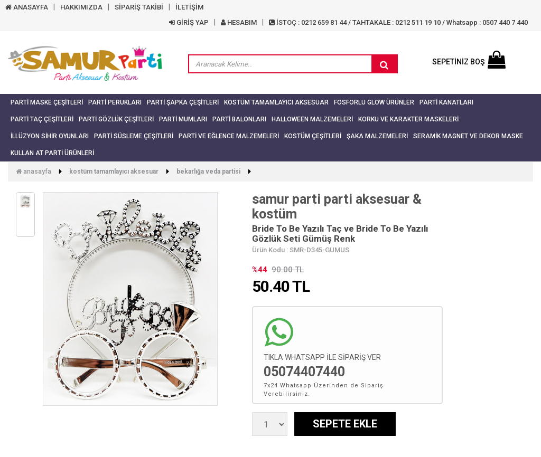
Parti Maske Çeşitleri (47, 102)
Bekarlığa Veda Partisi (208, 171)
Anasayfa (33, 171)
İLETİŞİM (189, 7)
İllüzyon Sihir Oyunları (50, 136)
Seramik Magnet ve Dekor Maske (468, 136)
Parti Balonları (239, 119)
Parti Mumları (183, 119)
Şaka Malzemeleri (377, 136)
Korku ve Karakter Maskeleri (408, 119)
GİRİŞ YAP (189, 22)
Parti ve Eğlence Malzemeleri (229, 136)
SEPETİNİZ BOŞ (469, 62)
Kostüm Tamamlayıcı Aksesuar (276, 102)
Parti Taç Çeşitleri (42, 119)
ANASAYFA (26, 7)
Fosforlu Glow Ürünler (374, 102)
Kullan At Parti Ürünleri (52, 153)
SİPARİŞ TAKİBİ (139, 7)
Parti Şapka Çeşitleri (183, 102)
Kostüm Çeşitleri (312, 136)
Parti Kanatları (446, 102)
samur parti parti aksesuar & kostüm (337, 207)
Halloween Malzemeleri (312, 119)
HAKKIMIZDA (81, 7)
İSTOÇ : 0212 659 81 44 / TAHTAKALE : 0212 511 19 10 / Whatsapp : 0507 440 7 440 (398, 22)
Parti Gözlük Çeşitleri (116, 119)
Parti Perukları (115, 102)
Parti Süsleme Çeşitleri (133, 136)
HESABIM (239, 22)
